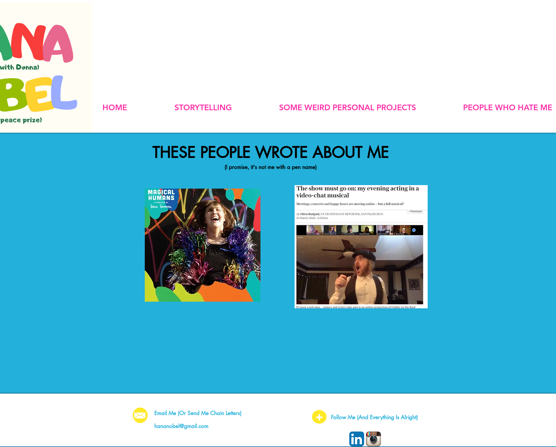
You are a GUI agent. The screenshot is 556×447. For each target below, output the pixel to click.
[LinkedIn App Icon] (356, 439)
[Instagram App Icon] (373, 439)
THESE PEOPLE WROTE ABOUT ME (270, 152)
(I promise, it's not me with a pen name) (270, 167)
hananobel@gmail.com (181, 426)
